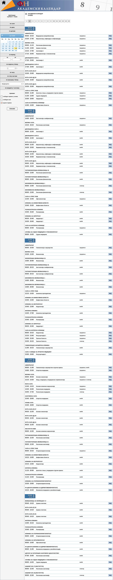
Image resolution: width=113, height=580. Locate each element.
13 (3, 46)
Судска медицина (41, 96)
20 (3, 48)
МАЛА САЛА (29, 384)
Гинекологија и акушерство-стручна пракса (49, 367)
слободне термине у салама (10, 96)
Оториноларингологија (43, 451)
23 (12, 48)
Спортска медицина (42, 370)
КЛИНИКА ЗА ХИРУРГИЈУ (33, 216)
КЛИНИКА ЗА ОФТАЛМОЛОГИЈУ (35, 540)
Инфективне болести (42, 105)
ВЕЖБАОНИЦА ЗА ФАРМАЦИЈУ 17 (35, 501)
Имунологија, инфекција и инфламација (48, 38)
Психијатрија (40, 212)
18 (19, 46)
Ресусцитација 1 (41, 335)
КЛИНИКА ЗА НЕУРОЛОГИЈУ (33, 304)
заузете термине (7, 103)
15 (9, 46)
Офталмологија (41, 199)
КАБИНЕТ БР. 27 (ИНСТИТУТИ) (34, 566)
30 (12, 50)
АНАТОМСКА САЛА (31, 396)
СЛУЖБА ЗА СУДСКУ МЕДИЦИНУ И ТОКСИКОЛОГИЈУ (41, 232)
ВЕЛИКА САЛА (29, 42)
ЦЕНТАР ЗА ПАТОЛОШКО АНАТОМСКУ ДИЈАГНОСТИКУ (42, 553)
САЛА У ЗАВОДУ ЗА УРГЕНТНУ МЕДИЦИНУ (38, 352)
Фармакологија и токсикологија (45, 53)
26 (22, 48)
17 (16, 46)
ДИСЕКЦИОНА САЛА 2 (32, 64)
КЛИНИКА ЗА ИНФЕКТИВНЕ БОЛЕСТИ (36, 203)
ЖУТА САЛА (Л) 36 (30, 514)
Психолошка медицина (43, 389)
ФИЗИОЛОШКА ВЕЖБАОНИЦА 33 (35, 258)
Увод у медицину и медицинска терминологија (50, 379)
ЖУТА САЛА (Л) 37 (30, 71)
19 (22, 46)
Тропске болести (41, 338)
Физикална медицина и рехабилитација (48, 490)
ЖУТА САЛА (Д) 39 (30, 77)
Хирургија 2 (39, 98)
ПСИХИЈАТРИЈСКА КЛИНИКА (34, 209)
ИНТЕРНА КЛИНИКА (31, 310)
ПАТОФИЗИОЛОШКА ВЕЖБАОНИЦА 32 (37, 170)
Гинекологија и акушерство (44, 247)
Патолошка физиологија (43, 45)
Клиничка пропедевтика (43, 293)
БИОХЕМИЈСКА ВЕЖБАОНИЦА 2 (35, 190)
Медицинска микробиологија (45, 36)
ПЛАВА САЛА (29, 402)
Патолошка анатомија (42, 125)
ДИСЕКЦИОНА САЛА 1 (32, 58)
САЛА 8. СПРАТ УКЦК (31, 90)
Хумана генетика (41, 48)
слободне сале (7, 99)
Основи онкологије (42, 377)
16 (12, 46)
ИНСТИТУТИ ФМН (30, 428)
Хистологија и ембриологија (44, 118)
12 (22, 44)
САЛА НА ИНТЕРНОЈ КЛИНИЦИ (34, 102)
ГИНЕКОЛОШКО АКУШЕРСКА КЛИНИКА (37, 345)
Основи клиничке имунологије (45, 386)
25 (19, 48)
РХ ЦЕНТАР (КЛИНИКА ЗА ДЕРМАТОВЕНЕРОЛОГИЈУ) (41, 487)
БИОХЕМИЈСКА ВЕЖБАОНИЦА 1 (35, 183)
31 (16, 50)
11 (19, 44)
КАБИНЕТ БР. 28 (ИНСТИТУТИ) (34, 573)
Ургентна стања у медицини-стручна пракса (49, 93)
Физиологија (40, 254)
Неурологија (40, 306)
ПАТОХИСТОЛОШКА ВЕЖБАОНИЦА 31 (37, 177)
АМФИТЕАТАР (29, 33)
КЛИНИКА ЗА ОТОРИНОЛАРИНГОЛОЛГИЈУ (38, 481)
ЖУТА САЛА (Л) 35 (30, 507)
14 (6, 46)
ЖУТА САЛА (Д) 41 (30, 84)
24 (16, 48)
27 (3, 50)
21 (6, 48)
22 (9, 48)
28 (6, 50)
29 (9, 50)
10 (16, 44)
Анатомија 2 (39, 51)
